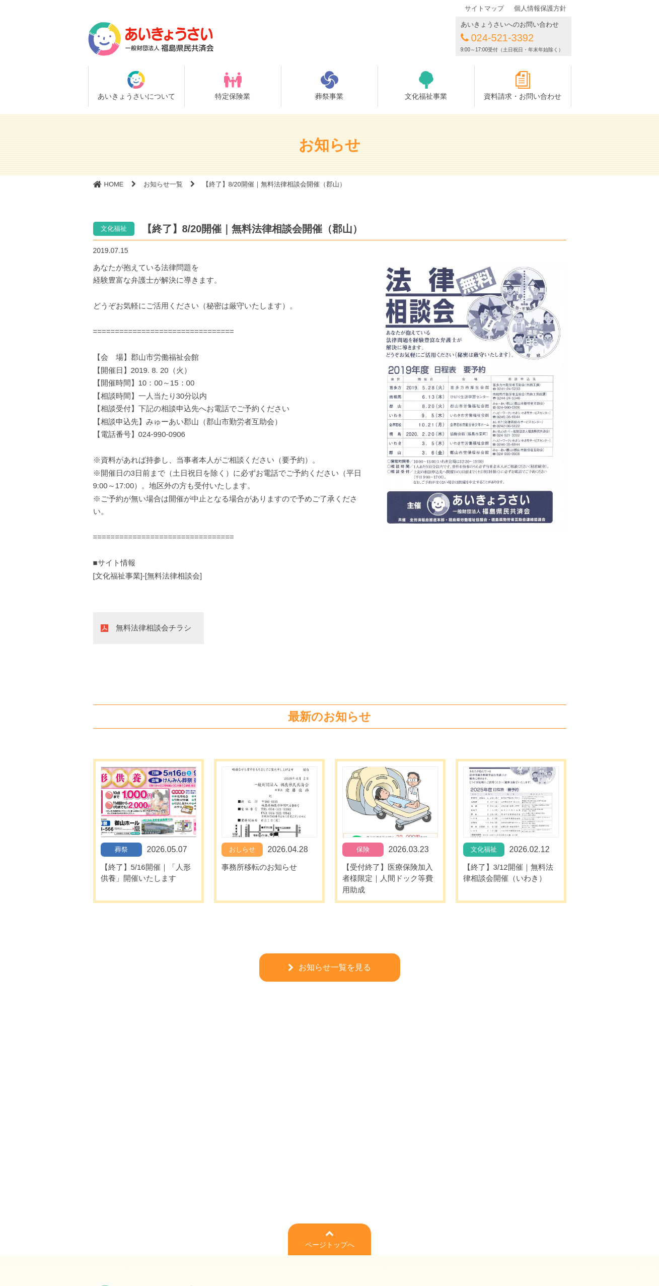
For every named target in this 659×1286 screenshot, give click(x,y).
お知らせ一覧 (163, 184)
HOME (114, 184)
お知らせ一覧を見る (335, 967)
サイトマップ (484, 8)
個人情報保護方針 (540, 8)
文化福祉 (114, 228)
